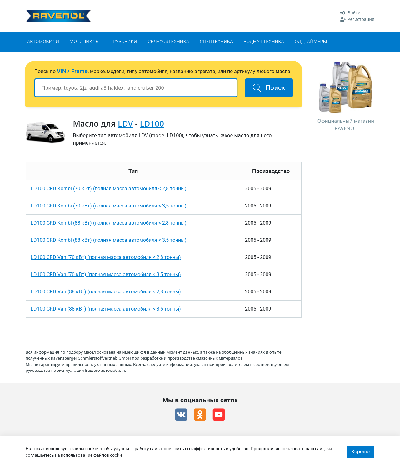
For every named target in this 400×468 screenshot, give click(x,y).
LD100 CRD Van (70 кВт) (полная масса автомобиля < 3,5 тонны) (106, 274)
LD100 (152, 123)
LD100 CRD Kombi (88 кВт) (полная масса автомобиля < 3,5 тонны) (109, 240)
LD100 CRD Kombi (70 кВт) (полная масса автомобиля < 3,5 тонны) (109, 206)
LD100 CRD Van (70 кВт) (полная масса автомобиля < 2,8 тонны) (106, 257)
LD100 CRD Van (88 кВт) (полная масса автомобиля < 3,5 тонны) (106, 309)
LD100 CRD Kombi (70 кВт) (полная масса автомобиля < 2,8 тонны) (109, 189)
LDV (125, 123)
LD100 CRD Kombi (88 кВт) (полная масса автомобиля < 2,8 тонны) (109, 223)
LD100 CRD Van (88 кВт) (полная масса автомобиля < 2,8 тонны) (106, 292)
